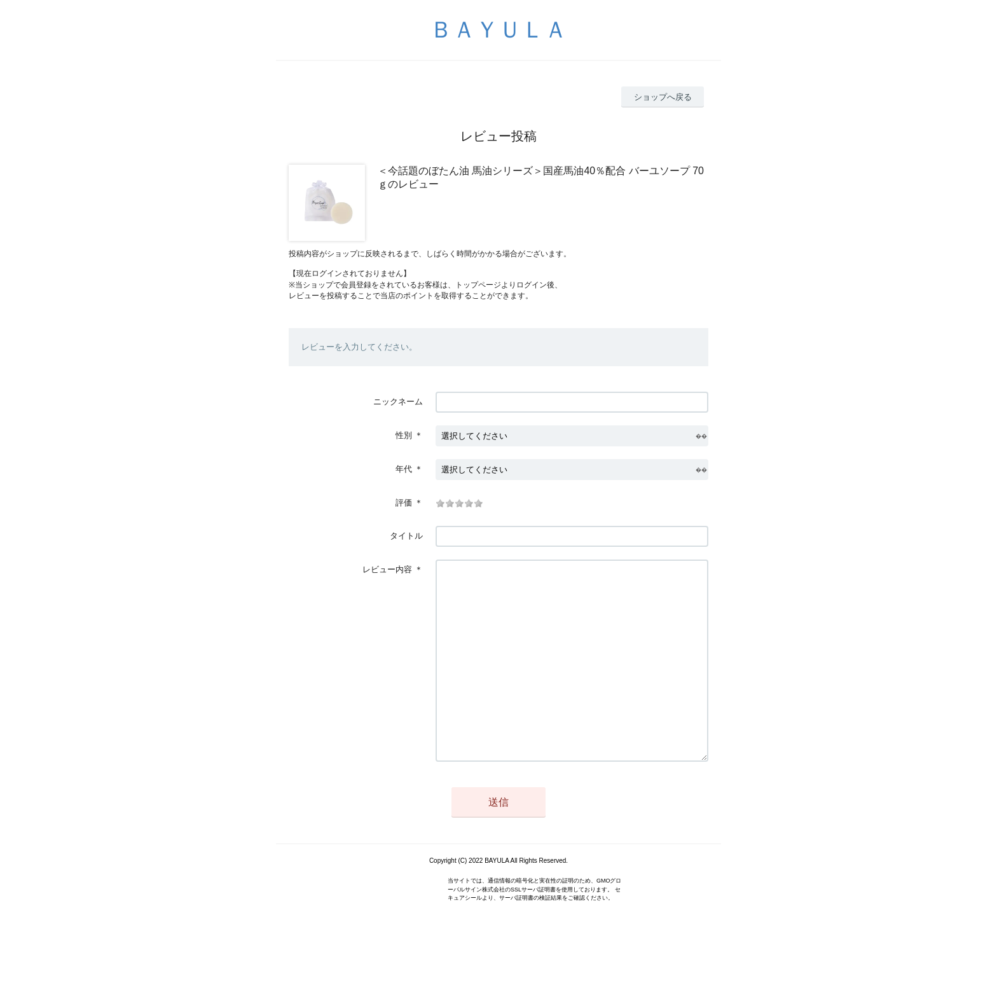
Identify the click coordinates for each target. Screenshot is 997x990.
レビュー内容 (387, 569)
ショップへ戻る (663, 97)
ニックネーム (398, 401)
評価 (403, 502)
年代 (403, 469)
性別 (403, 435)
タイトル (406, 535)
